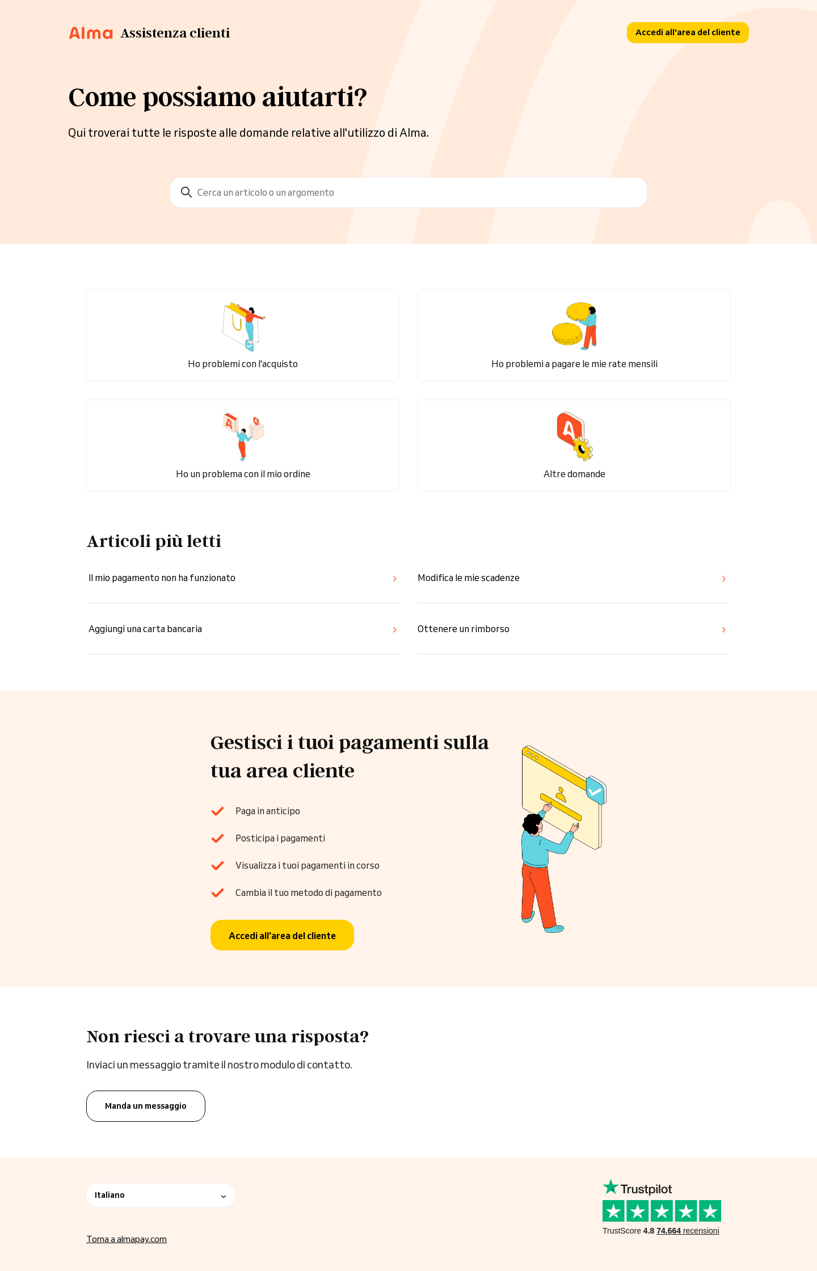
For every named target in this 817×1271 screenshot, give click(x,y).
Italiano (161, 1195)
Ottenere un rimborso (463, 628)
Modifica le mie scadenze (469, 577)
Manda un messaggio (146, 1106)
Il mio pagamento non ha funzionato (162, 577)
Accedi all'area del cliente (687, 32)
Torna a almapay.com (126, 1239)
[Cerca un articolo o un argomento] (408, 192)
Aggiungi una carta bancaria (145, 628)
